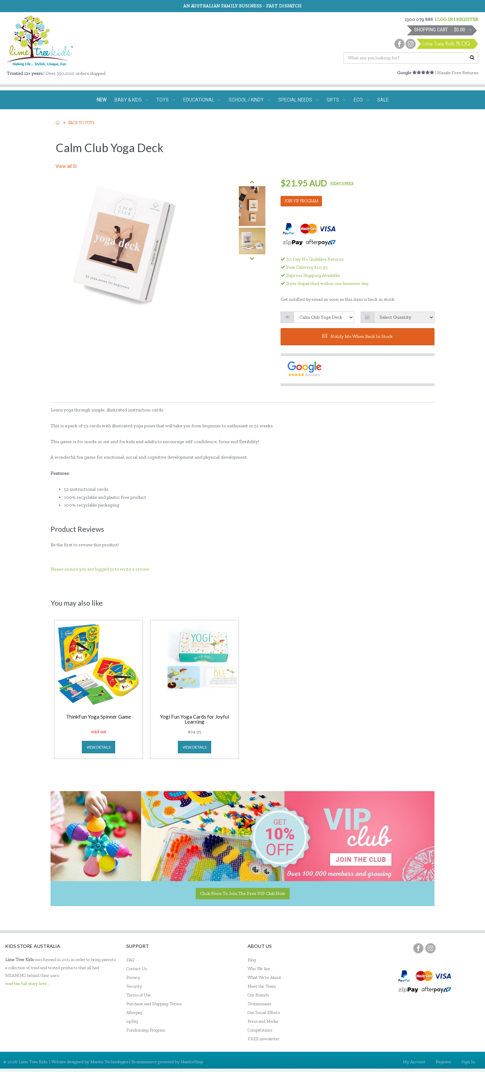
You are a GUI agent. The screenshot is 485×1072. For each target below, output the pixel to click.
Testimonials (259, 1003)
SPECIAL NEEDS (298, 100)
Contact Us (136, 968)
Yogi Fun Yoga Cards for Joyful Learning (194, 719)
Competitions (260, 1030)
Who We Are (259, 968)
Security (134, 986)
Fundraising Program (145, 1030)
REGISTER (467, 19)
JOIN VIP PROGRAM (301, 201)
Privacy (133, 977)
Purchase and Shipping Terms (154, 1003)
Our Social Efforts (264, 1012)
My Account (414, 1061)
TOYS (165, 100)
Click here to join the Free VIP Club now (242, 893)
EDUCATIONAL (202, 100)
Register (443, 1061)
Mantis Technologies (109, 1061)
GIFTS (336, 100)
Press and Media (263, 1021)
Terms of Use (138, 994)
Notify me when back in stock (357, 336)
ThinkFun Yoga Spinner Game (98, 717)
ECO (361, 100)
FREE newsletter (264, 1038)
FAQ (130, 959)
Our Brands (258, 994)
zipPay (132, 1021)
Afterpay (134, 1012)
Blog (252, 959)
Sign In (468, 1061)
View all (66, 166)
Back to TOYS (81, 122)
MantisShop (192, 1061)
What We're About (264, 977)
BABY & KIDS (131, 100)
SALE (383, 100)
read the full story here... (27, 983)
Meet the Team (262, 986)
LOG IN (445, 19)
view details (98, 747)
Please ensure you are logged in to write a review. (100, 569)
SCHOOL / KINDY (249, 100)
